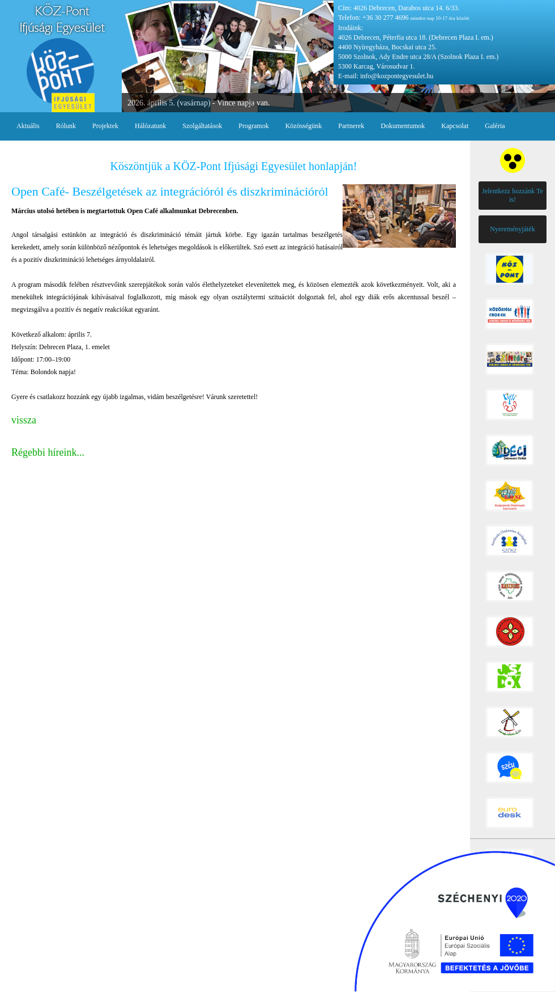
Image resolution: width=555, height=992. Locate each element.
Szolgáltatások (202, 126)
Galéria (495, 126)
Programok (253, 126)
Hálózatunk (150, 126)
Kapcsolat (454, 126)
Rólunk (66, 126)
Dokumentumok (403, 126)
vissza (23, 420)
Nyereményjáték (512, 229)
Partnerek (351, 126)
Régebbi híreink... (47, 452)
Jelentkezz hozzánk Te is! (512, 195)
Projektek (105, 126)
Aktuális (28, 126)
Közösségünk (303, 126)
